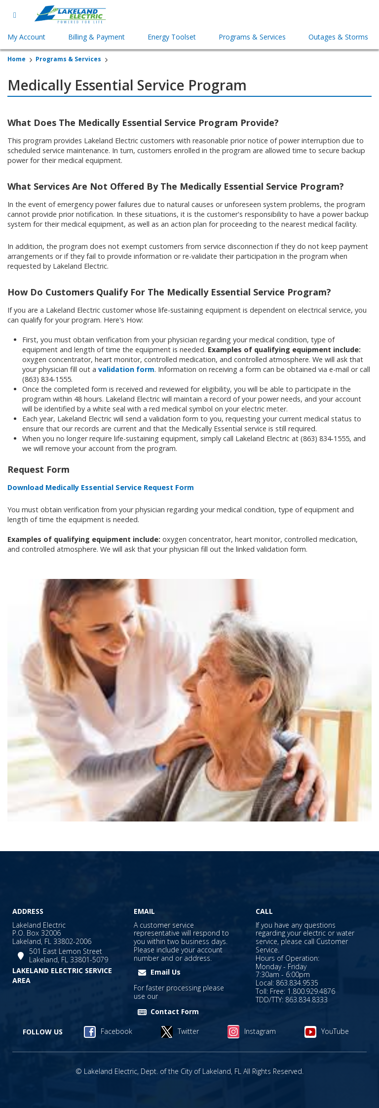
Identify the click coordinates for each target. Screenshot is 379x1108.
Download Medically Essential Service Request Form (100, 487)
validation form (126, 369)
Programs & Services (68, 59)
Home (16, 59)
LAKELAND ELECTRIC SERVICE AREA (62, 975)
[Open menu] (15, 15)
